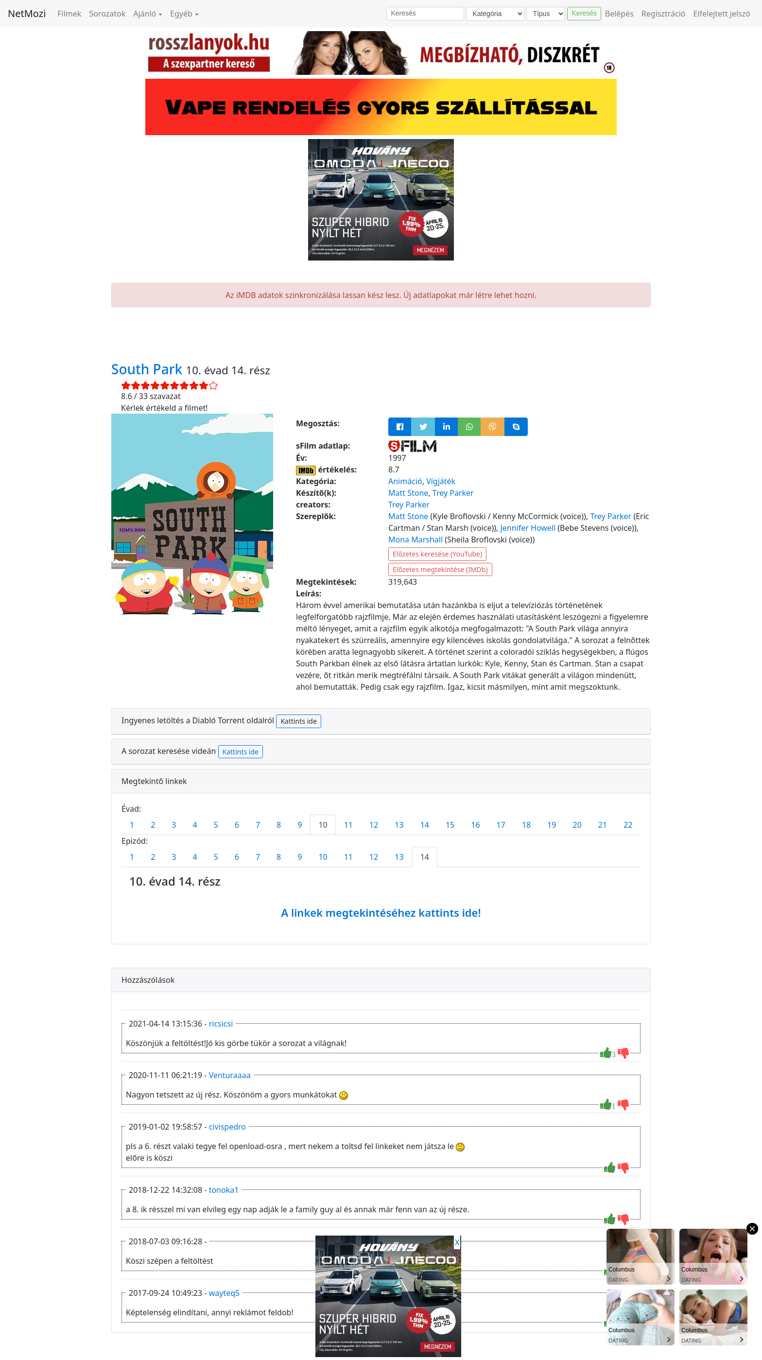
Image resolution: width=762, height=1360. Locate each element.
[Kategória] (495, 14)
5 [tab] (216, 824)
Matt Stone (408, 493)
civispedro (227, 1126)
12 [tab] (373, 824)
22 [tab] (627, 824)
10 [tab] (322, 824)
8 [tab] (279, 824)
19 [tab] (551, 824)
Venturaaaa (230, 1075)
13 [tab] (399, 824)
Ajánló (144, 13)
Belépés (619, 13)
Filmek (69, 13)
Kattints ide (298, 721)
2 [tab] (153, 824)
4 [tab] (194, 824)
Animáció (405, 481)
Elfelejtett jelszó (722, 13)
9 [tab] (299, 824)
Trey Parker (453, 493)
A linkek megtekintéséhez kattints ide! (381, 912)
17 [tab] (501, 824)
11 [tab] (348, 824)
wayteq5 (224, 1293)
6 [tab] (237, 824)
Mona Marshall (415, 539)
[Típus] (545, 14)
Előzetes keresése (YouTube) (437, 553)
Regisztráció (663, 13)
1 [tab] (132, 824)
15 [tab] (450, 824)
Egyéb (181, 13)
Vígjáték (440, 481)
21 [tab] (602, 824)
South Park (148, 369)
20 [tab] (577, 824)
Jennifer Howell (527, 528)
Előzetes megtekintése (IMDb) (440, 569)
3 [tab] (174, 824)
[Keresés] (425, 13)
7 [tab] (258, 824)
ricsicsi (221, 1023)
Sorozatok (107, 13)
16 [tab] (475, 824)
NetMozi (27, 13)
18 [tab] (526, 824)
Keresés (584, 13)
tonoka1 (224, 1190)
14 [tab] (424, 824)
